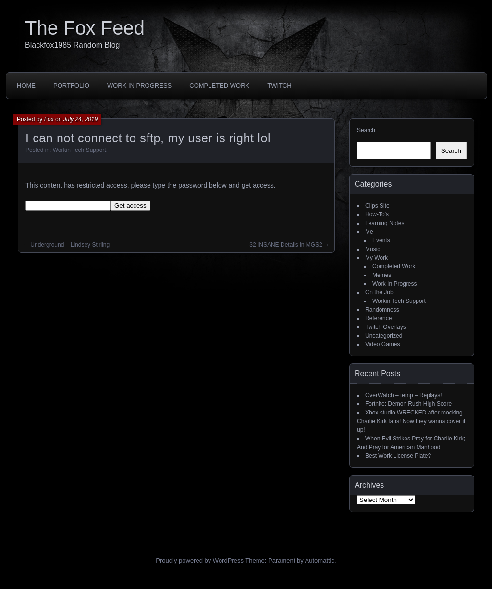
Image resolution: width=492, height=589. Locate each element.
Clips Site (377, 205)
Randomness (382, 309)
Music (372, 249)
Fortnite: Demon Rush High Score (408, 404)
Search (366, 130)
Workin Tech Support (79, 150)
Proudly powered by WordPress (200, 560)
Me (369, 231)
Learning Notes (384, 223)
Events (381, 240)
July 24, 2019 (80, 119)
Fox (49, 119)
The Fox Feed (85, 27)
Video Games (382, 344)
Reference (378, 318)
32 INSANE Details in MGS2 (285, 244)
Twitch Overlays (385, 327)
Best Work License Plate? (398, 455)
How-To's (377, 214)
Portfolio (71, 85)
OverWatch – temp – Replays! (403, 395)
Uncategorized (383, 335)
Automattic (319, 560)
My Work (376, 257)
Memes (381, 275)
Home (26, 85)
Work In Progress (139, 85)
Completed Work (219, 85)
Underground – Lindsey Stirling (70, 244)
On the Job (379, 292)
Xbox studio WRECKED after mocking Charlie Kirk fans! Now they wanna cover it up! (411, 421)
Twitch (279, 85)
